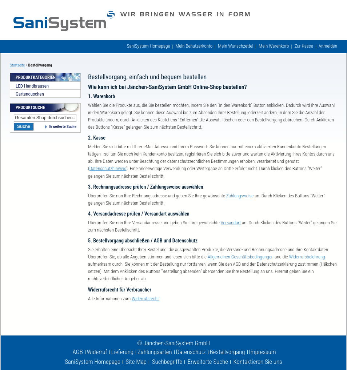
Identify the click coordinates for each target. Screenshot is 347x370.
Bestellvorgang (227, 351)
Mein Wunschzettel (235, 46)
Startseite (17, 65)
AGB (77, 351)
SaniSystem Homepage (148, 46)
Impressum (262, 351)
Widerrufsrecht (145, 298)
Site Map (136, 361)
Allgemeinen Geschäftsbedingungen (241, 257)
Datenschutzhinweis (107, 168)
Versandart (231, 222)
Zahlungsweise (240, 195)
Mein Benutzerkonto (193, 46)
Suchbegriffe (167, 361)
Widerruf (97, 351)
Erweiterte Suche (62, 126)
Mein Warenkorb (274, 46)
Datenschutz (191, 351)
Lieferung (122, 351)
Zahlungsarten (154, 351)
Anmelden (328, 46)
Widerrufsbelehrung (307, 257)
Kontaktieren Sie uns (258, 361)
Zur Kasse (303, 46)
